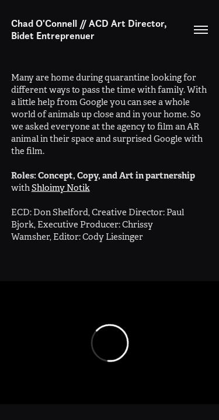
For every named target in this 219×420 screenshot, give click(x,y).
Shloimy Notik (61, 187)
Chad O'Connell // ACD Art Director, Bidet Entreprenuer (90, 29)
